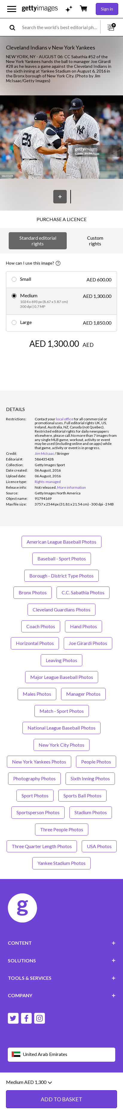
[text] (60, 27)
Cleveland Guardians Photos (61, 609)
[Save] (60, 196)
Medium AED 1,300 (29, 1092)
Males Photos (37, 694)
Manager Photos (83, 694)
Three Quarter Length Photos (42, 846)
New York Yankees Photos (39, 761)
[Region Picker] (62, 1055)
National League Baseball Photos (61, 727)
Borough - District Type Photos (61, 575)
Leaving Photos (61, 660)
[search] (15, 27)
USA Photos (99, 846)
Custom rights (95, 240)
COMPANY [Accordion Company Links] (62, 995)
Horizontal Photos (35, 643)
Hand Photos (83, 626)
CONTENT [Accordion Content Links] (62, 943)
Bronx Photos (33, 592)
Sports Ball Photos (82, 795)
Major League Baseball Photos (61, 677)
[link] (46, 487)
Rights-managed (48, 481)
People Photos (96, 761)
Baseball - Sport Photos (61, 558)
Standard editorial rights (37, 240)
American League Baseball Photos (61, 541)
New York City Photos (61, 745)
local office (64, 419)
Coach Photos (40, 626)
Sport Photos (35, 795)
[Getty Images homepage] (40, 9)
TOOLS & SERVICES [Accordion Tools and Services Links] (62, 978)
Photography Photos (34, 778)
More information (71, 487)
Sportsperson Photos (38, 812)
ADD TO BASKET (61, 1109)
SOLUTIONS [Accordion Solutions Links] (62, 960)
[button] (61, 137)
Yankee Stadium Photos (61, 863)
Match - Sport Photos (62, 711)
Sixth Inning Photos (90, 778)
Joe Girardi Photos (88, 643)
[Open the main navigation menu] (11, 9)
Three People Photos (61, 829)
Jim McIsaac (44, 453)
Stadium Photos (91, 812)
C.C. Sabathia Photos (83, 592)
